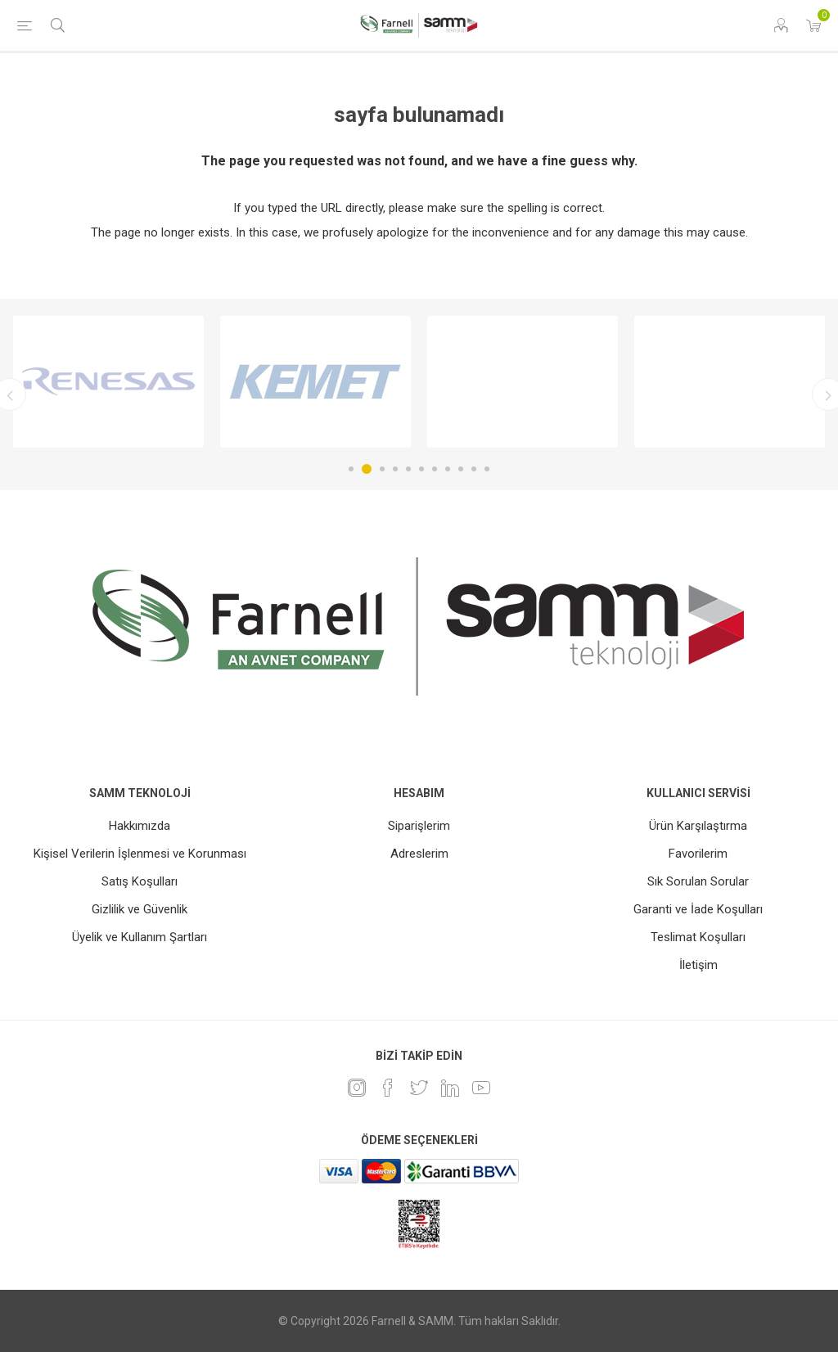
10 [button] (473, 468)
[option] (108, 382)
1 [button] (351, 468)
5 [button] (408, 468)
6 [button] (421, 468)
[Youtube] (481, 1088)
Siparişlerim (419, 825)
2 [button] (367, 469)
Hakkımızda (139, 825)
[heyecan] (419, 1088)
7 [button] (434, 468)
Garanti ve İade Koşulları (698, 909)
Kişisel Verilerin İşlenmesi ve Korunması (140, 853)
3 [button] (382, 468)
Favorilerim (698, 853)
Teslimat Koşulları (698, 937)
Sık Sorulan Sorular (698, 881)
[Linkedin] (450, 1088)
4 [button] (395, 468)
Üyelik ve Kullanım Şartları (139, 937)
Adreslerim (419, 853)
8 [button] (447, 468)
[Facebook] (388, 1088)
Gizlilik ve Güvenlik (139, 909)
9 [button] (460, 468)
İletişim (698, 965)
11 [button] (486, 468)
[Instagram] (357, 1088)
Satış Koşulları (139, 881)
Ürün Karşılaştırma (698, 825)
